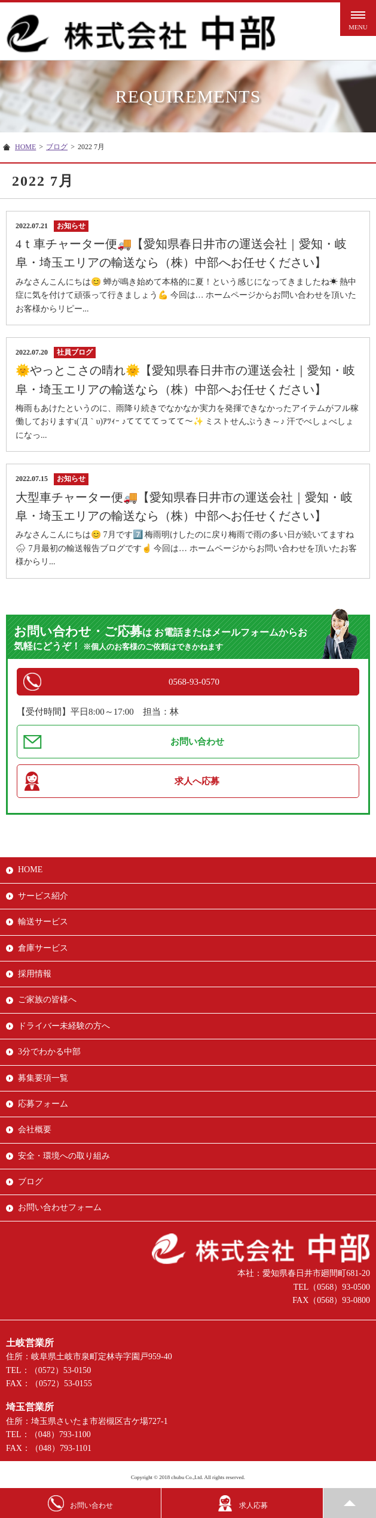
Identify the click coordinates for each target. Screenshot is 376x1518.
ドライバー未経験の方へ (64, 1025)
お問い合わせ (197, 741)
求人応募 (242, 1503)
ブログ (57, 147)
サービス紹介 (43, 895)
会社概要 (34, 1129)
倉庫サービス (43, 948)
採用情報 (34, 973)
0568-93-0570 (194, 682)
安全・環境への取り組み (64, 1155)
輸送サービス (43, 921)
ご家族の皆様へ (47, 999)
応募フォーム (43, 1103)
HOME (25, 147)
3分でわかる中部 (49, 1051)
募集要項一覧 (43, 1078)
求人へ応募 (197, 781)
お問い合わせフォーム (60, 1207)
